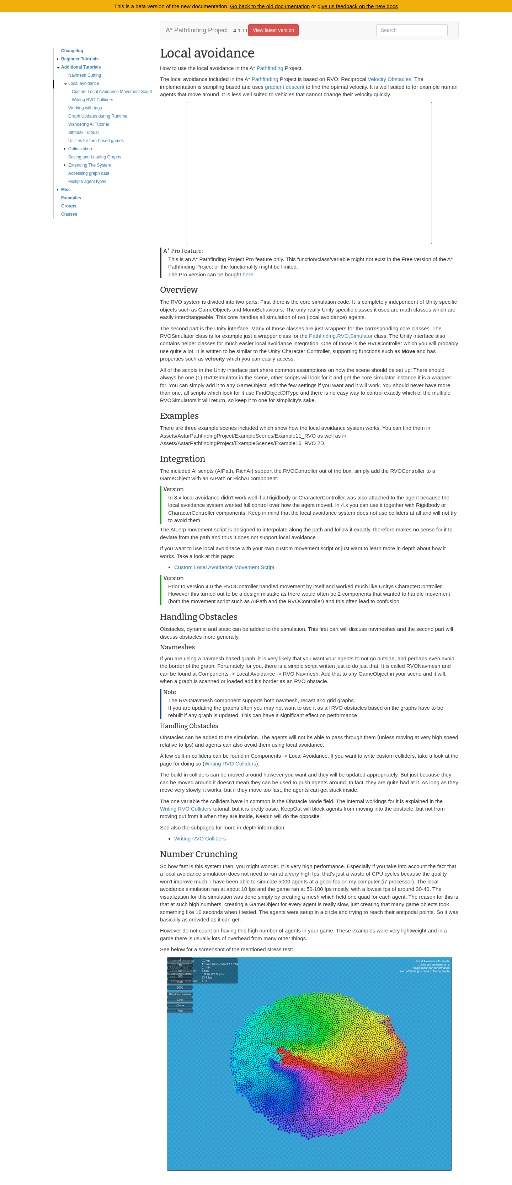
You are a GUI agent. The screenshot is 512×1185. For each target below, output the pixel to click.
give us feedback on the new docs (358, 6)
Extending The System (87, 165)
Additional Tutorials (79, 67)
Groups (68, 206)
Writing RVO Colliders (92, 99)
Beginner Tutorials (77, 58)
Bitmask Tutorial (83, 132)
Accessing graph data (88, 173)
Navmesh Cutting (84, 75)
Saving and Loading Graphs (94, 157)
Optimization (78, 148)
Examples (71, 197)
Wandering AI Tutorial (88, 124)
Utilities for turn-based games (96, 140)
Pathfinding (270, 68)
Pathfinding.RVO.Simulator (341, 336)
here (247, 274)
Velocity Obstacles (389, 79)
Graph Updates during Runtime (97, 116)
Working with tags (85, 107)
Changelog (72, 50)
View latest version (273, 30)
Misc (64, 189)
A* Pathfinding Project (197, 30)
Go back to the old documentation (270, 6)
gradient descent (284, 87)
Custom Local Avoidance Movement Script (112, 91)
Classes (69, 214)
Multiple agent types (87, 181)
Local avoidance (81, 83)
